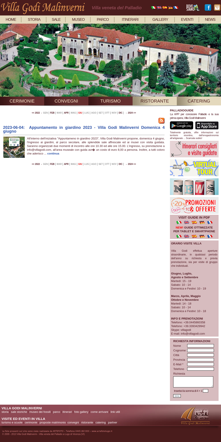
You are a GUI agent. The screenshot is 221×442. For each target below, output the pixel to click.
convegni (66, 101)
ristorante (155, 101)
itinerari (130, 19)
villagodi (186, 330)
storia (34, 19)
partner (112, 422)
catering (199, 101)
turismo (110, 101)
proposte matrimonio (53, 422)
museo (78, 19)
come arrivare (99, 411)
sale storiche (19, 411)
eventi (187, 19)
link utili (115, 411)
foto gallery (81, 411)
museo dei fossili (40, 411)
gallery (160, 19)
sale (56, 19)
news (210, 19)
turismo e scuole (12, 422)
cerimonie (22, 101)
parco (103, 19)
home (11, 19)
